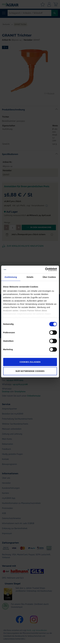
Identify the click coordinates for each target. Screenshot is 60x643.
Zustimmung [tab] (11, 277)
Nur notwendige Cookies (30, 371)
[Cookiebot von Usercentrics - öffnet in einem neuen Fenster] (45, 269)
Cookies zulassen (30, 362)
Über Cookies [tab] (49, 277)
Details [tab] (30, 277)
